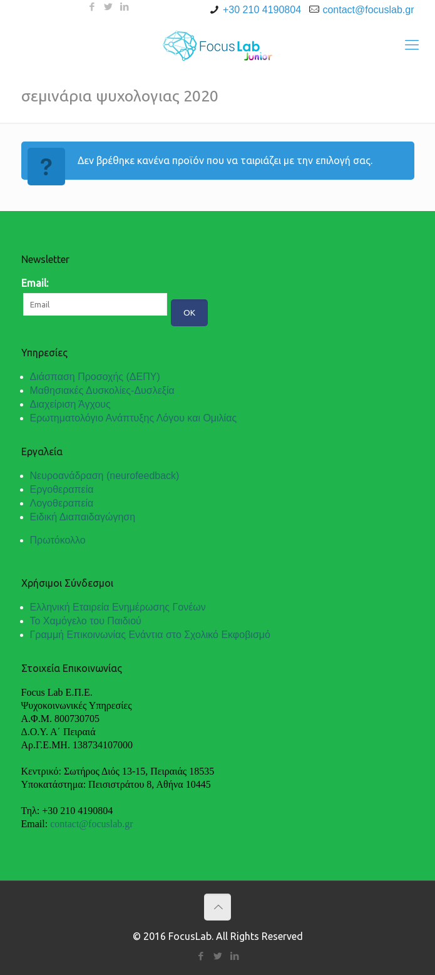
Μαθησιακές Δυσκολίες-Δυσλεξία (102, 390)
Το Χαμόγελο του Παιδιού (85, 621)
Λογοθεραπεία (62, 503)
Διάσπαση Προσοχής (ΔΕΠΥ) (95, 376)
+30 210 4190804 (262, 9)
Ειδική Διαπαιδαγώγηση (83, 517)
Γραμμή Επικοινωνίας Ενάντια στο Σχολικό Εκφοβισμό (150, 634)
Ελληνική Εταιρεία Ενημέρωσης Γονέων (118, 607)
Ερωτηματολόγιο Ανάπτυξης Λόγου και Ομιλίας (133, 418)
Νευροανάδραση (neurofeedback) (105, 475)
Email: (34, 283)
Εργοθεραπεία (62, 489)
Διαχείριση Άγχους (70, 404)
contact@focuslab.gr (368, 9)
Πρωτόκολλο (58, 540)
